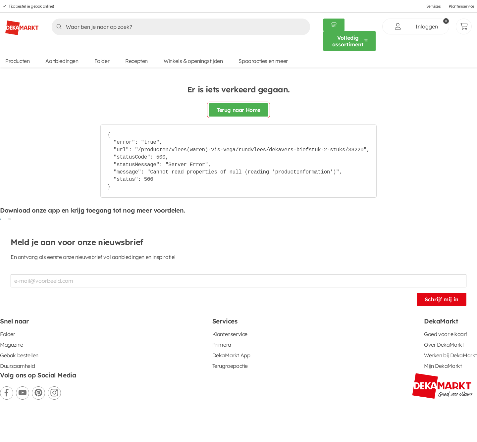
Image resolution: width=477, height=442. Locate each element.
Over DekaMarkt (444, 344)
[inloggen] (415, 26)
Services (433, 6)
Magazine (11, 344)
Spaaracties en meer (263, 61)
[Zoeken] (179, 27)
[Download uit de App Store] (8, 219)
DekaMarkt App (231, 355)
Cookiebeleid (136, 422)
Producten (17, 61)
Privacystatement (89, 422)
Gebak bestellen (19, 355)
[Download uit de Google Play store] (2, 219)
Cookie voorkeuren (185, 422)
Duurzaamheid (17, 366)
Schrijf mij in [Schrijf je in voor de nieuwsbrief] (441, 299)
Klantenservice (461, 6)
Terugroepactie (230, 366)
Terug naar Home (238, 110)
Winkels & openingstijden (193, 61)
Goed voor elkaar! (445, 334)
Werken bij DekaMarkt (450, 355)
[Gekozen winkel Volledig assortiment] (333, 25)
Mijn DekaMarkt (443, 366)
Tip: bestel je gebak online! (31, 6)
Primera (221, 344)
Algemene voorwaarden (29, 422)
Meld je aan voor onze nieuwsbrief (77, 242)
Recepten (136, 61)
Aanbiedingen (61, 61)
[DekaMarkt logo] (21, 25)
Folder (102, 61)
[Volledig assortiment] (349, 41)
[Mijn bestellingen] (464, 26)
